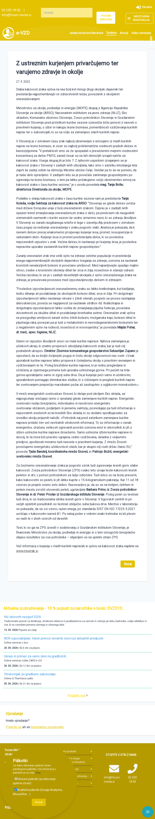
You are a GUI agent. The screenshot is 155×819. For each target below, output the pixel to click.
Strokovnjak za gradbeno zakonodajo (30, 674)
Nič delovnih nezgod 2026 (22, 617)
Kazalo (151, 41)
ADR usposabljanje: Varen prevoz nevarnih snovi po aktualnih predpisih (53, 638)
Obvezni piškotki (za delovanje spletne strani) (34, 781)
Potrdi (39, 802)
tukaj (38, 772)
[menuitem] (86, 33)
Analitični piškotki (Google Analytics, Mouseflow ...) (38, 792)
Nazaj (128, 564)
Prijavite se (14, 727)
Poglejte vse (76, 695)
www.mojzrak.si (27, 551)
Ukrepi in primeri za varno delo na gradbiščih (35, 656)
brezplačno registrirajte (47, 727)
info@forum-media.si (16, 15)
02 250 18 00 (11, 10)
